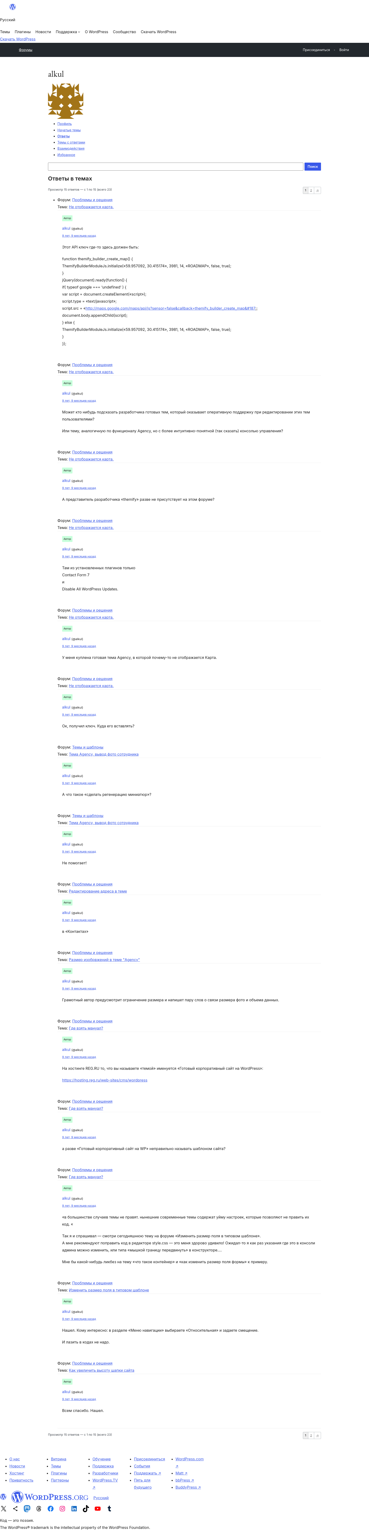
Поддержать (147, 1473)
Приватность (21, 1480)
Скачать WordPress (18, 39)
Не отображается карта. (91, 206)
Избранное (66, 155)
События (142, 1466)
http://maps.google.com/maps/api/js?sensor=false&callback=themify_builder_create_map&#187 (170, 308)
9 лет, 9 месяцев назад (79, 235)
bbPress (185, 1480)
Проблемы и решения (92, 199)
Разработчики (105, 1473)
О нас (14, 1459)
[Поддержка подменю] (68, 32)
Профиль (64, 124)
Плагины (59, 1473)
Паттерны (60, 1480)
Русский (101, 1497)
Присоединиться (149, 1459)
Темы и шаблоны (88, 747)
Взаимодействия (70, 148)
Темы (56, 1466)
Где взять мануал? (86, 1028)
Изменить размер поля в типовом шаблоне (109, 1290)
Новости (17, 1466)
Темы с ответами (71, 142)
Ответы (63, 136)
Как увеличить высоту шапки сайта (101, 1370)
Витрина (58, 1459)
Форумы (25, 50)
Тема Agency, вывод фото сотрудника (104, 754)
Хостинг (16, 1473)
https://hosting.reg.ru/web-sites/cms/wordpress (104, 1080)
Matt (182, 1473)
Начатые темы (69, 130)
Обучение (101, 1459)
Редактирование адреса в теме (98, 891)
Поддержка (103, 1466)
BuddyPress (188, 1487)
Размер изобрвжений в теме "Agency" (104, 959)
